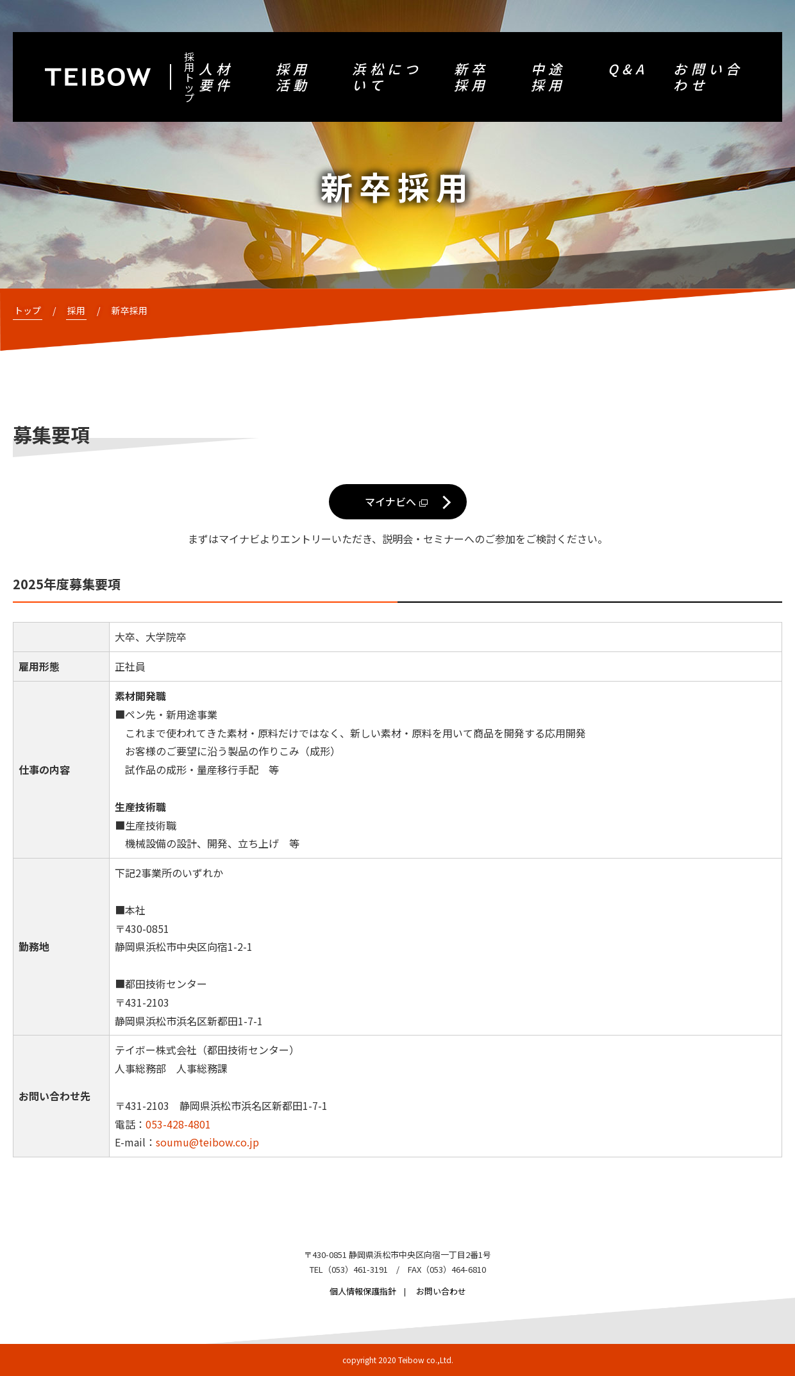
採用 (76, 310)
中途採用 (548, 77)
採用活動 (293, 77)
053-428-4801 (178, 1124)
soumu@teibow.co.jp (207, 1142)
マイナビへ (390, 501)
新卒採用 (471, 77)
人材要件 (216, 77)
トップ (27, 310)
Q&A (628, 69)
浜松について (387, 77)
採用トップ (189, 77)
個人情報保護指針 (363, 1291)
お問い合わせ (708, 77)
